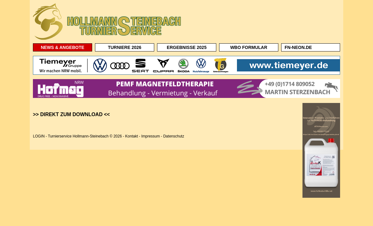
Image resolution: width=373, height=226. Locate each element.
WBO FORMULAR (248, 47)
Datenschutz (173, 136)
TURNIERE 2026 (124, 47)
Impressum (150, 136)
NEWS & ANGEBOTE (62, 47)
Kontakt (131, 136)
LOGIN (39, 136)
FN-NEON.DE (298, 47)
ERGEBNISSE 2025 (187, 47)
